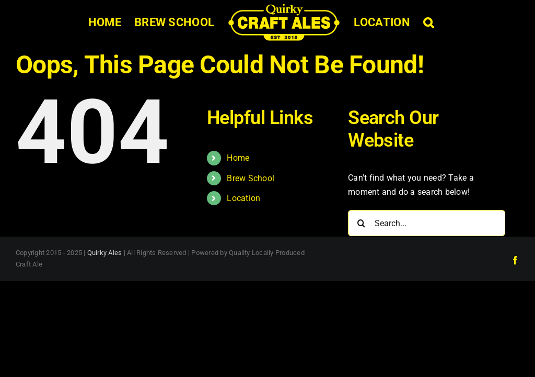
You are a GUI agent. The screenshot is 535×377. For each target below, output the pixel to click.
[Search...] (426, 223)
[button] (428, 23)
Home (238, 158)
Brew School (250, 178)
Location (243, 198)
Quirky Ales (104, 253)
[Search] (361, 223)
